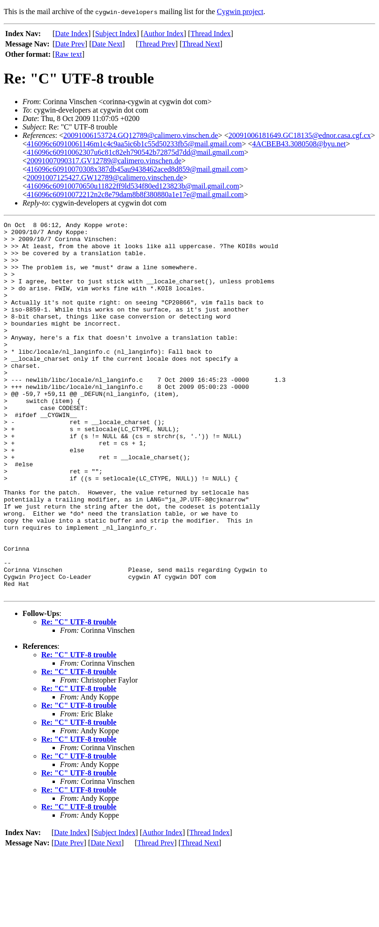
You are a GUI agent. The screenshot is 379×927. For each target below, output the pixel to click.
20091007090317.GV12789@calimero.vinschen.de (104, 161)
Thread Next (201, 44)
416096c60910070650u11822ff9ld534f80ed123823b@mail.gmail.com (133, 186)
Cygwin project (240, 11)
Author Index (164, 34)
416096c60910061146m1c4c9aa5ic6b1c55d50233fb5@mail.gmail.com (134, 144)
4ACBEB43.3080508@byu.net (299, 144)
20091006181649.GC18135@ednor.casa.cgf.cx (299, 135)
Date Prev (70, 44)
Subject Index (115, 34)
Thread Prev (156, 44)
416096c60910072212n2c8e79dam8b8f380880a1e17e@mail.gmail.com (135, 194)
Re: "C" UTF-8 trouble (78, 696)
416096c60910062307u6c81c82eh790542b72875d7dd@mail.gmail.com (135, 152)
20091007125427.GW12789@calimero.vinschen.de (105, 178)
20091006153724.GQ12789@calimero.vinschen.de (140, 135)
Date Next (107, 44)
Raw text (68, 54)
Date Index (71, 34)
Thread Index (210, 34)
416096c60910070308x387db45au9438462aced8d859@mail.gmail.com (135, 169)
